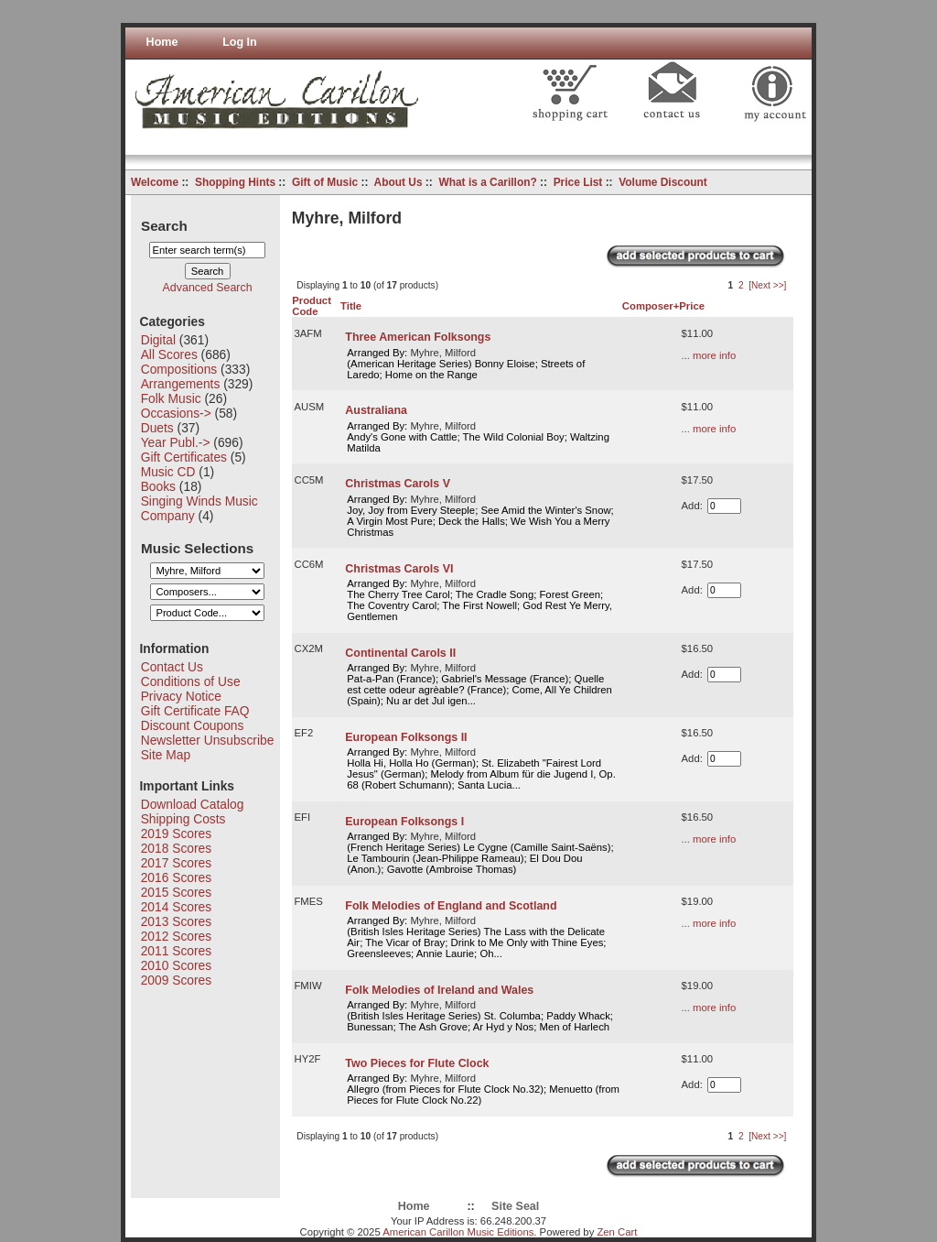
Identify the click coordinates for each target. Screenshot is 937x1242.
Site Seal (515, 1206)
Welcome (154, 182)
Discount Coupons (192, 725)
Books (158, 486)
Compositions (179, 369)
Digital (158, 339)
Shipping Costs (183, 819)
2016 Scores (176, 877)
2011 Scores (176, 950)
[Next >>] (767, 285)
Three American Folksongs (417, 337)
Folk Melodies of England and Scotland (450, 905)
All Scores (169, 354)
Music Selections (197, 547)
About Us (398, 182)
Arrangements (181, 383)
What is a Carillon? (487, 182)
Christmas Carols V (397, 483)
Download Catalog (192, 804)
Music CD (168, 471)
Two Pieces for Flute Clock (417, 1063)
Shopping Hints (235, 182)
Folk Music (171, 398)
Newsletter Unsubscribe (208, 740)
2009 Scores (176, 980)
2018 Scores (176, 848)
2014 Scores (176, 906)
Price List (578, 182)
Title (350, 305)
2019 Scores (176, 833)
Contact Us (172, 666)
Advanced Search (208, 287)
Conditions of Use (191, 681)
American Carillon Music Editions (457, 1231)
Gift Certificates (184, 457)
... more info (709, 355)
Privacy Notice (181, 696)
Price (692, 305)
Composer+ (650, 305)
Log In (239, 42)
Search (164, 225)
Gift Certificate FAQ (195, 710)
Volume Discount (663, 182)
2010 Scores (176, 965)
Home (162, 42)
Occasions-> (176, 413)
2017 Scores (176, 862)
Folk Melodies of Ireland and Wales (439, 990)
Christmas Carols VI (399, 568)
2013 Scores (176, 921)
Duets (157, 427)
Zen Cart (617, 1231)
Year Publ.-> (175, 442)
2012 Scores (176, 936)
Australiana (376, 410)
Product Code (311, 306)
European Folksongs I (404, 821)
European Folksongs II (406, 737)
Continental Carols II (400, 653)
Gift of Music (325, 182)
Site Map (165, 754)
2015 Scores (176, 892)
